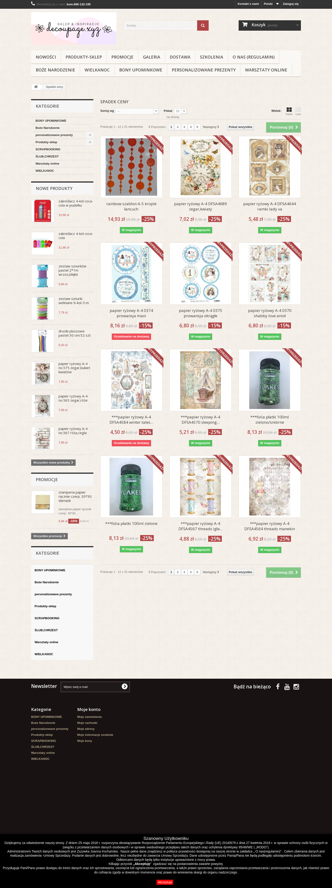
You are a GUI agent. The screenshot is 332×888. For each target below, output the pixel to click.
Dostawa (180, 57)
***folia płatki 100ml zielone (131, 523)
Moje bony (84, 741)
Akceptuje (165, 882)
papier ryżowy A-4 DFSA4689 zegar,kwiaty (200, 206)
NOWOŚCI (46, 57)
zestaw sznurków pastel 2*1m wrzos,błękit (72, 270)
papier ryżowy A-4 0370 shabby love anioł (269, 313)
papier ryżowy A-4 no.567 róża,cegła (73, 430)
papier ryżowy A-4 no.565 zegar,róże (73, 398)
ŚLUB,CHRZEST (47, 156)
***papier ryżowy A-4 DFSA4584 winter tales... (131, 419)
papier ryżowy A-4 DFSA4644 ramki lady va (269, 206)
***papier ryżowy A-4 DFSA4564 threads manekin (269, 526)
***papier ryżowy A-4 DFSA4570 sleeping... (200, 419)
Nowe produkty (54, 188)
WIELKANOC (97, 70)
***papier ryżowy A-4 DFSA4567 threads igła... (200, 526)
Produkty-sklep (83, 57)
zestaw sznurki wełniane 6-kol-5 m (74, 300)
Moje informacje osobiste (95, 735)
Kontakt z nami (248, 4)
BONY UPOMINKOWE (140, 70)
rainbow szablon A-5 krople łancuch (131, 206)
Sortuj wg (107, 110)
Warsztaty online (266, 70)
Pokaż (168, 110)
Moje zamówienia (89, 717)
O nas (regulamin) (254, 57)
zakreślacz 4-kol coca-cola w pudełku (76, 203)
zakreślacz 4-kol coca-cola (76, 235)
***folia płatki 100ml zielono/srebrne (269, 419)
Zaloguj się (291, 4)
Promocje (122, 57)
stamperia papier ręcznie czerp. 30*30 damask (75, 496)
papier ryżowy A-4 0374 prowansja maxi (131, 313)
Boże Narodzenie (55, 70)
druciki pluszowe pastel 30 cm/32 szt (75, 333)
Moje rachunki (87, 723)
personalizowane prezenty (204, 70)
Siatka (289, 111)
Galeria (151, 57)
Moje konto (89, 709)
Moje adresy (86, 729)
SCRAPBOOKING (48, 149)
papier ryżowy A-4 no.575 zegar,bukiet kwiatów (74, 367)
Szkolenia (211, 57)
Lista (298, 111)
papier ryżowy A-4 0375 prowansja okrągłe (200, 313)
